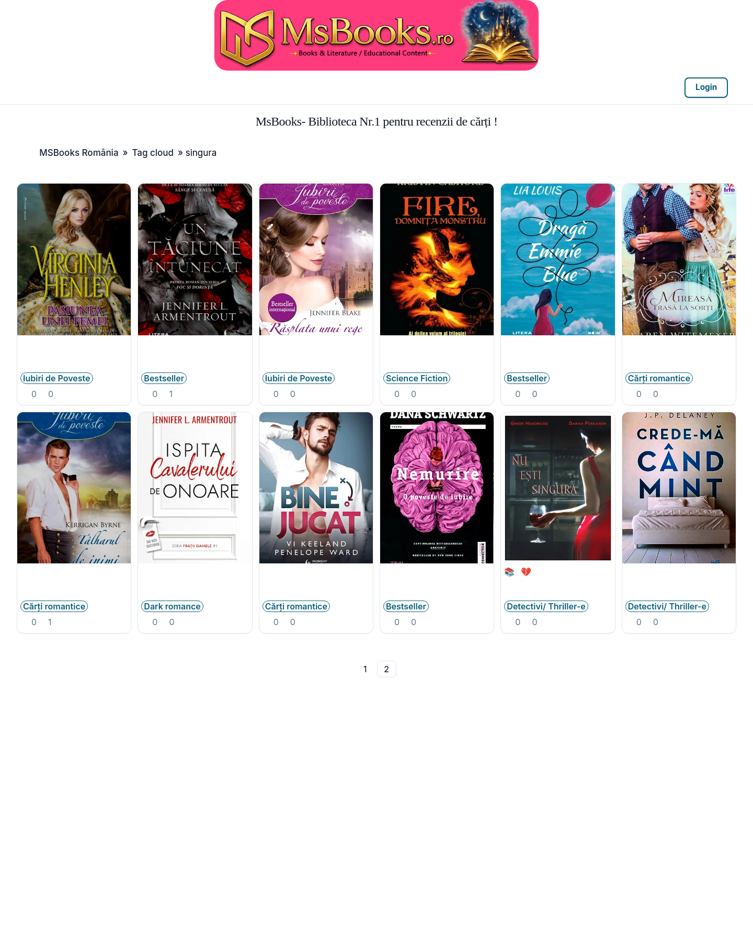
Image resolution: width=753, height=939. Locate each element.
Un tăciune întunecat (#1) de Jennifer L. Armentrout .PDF (194, 354)
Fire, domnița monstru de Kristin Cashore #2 (436, 348)
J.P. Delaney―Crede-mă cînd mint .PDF (679, 577)
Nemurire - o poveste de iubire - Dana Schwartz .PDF (436, 582)
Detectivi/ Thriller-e (546, 606)
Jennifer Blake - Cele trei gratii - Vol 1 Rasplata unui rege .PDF (316, 354)
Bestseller (164, 378)
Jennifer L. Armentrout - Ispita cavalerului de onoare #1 (194, 582)
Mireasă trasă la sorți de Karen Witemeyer (679, 348)
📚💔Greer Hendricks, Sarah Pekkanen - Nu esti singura (557, 582)
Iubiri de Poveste (56, 378)
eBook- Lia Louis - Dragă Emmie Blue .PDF (557, 348)
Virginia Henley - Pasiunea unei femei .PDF (74, 348)
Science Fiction (417, 378)
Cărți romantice (659, 378)
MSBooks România (78, 153)
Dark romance (172, 606)
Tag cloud (153, 153)
